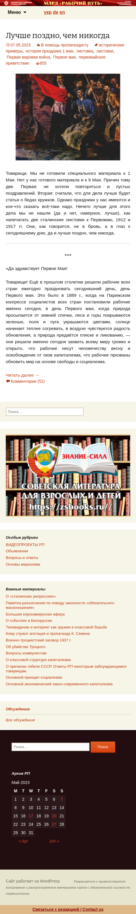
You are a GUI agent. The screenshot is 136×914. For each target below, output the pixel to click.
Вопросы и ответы (22, 557)
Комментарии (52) (28, 381)
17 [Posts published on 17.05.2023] (31, 816)
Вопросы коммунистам (26, 653)
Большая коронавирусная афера (35, 614)
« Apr (23, 841)
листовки (104, 51)
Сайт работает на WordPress (33, 881)
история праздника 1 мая (49, 51)
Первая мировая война (28, 57)
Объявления (17, 551)
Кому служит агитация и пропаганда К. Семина (48, 633)
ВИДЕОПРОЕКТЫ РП (25, 545)
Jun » (54, 841)
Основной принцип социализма (34, 677)
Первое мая (64, 57)
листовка (84, 51)
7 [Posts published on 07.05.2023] (62, 799)
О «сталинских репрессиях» (31, 596)
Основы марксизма (23, 564)
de (55, 12)
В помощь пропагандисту (64, 45)
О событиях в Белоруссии (29, 620)
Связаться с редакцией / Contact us (68, 909)
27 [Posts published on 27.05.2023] (54, 824)
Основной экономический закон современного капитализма (59, 684)
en (62, 12)
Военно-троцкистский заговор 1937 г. (38, 640)
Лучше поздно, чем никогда (58, 35)
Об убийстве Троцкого (25, 647)
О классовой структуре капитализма (38, 660)
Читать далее (22, 375)
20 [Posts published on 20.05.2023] (54, 816)
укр (48, 12)
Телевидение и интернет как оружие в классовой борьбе (56, 627)
